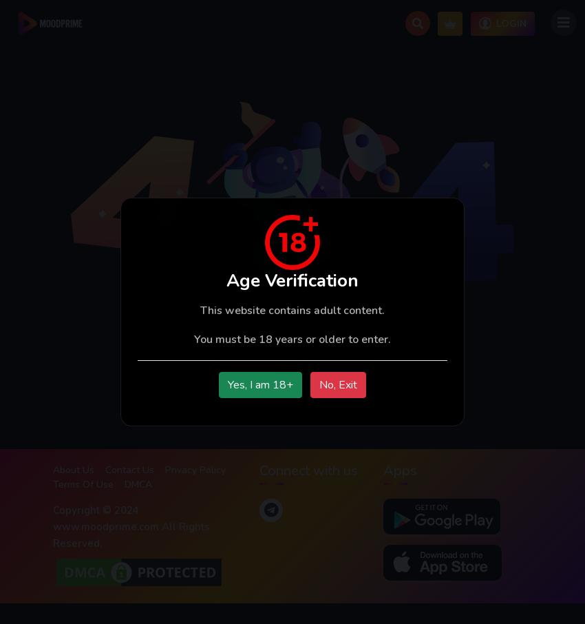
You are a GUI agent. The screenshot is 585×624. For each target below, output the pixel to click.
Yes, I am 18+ (260, 385)
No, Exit (338, 385)
